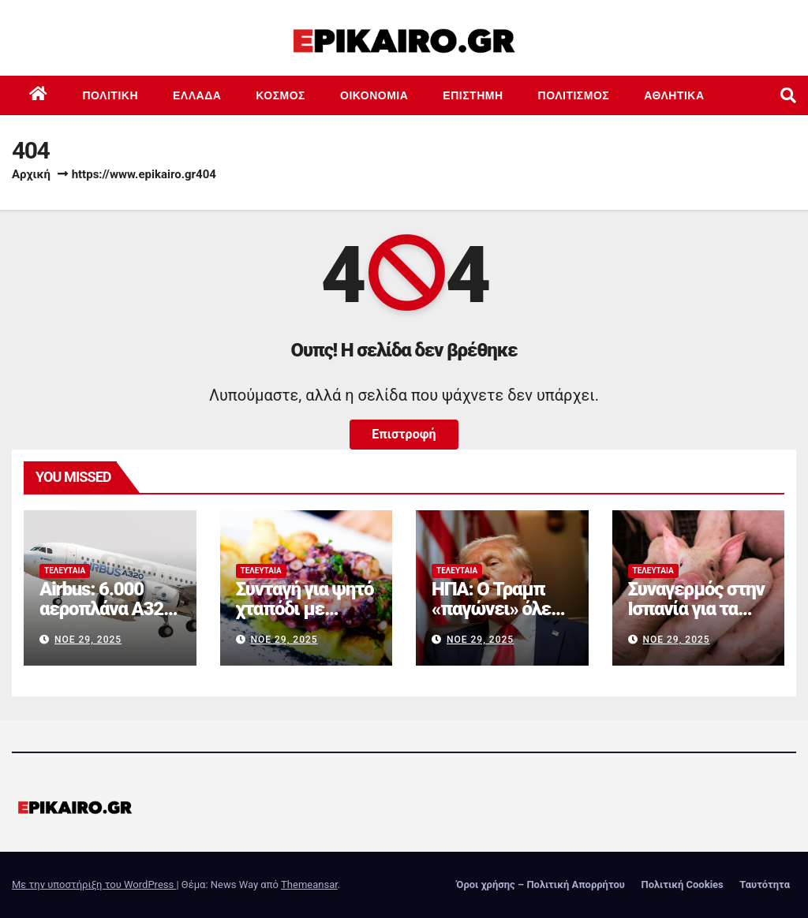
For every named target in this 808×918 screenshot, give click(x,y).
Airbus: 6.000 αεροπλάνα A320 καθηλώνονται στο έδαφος (106, 618)
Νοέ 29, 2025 (88, 639)
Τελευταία (64, 570)
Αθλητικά (674, 95)
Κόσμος (280, 95)
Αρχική (31, 174)
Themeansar (309, 884)
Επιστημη (473, 95)
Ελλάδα (197, 95)
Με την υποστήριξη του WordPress (94, 884)
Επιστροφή (404, 434)
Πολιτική (111, 95)
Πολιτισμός (574, 95)
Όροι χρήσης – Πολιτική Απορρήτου (540, 884)
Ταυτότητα (764, 884)
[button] (788, 95)
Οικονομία (374, 95)
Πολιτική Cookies (682, 884)
